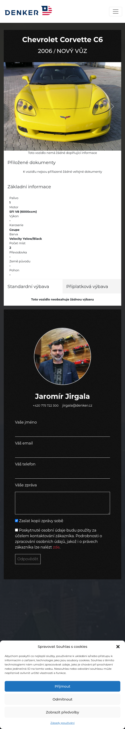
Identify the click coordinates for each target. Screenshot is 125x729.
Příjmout (62, 686)
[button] (118, 646)
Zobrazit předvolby (62, 712)
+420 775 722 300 (46, 405)
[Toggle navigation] (115, 11)
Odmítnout (62, 699)
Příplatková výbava (87, 286)
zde (56, 547)
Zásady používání (62, 723)
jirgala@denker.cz (77, 405)
